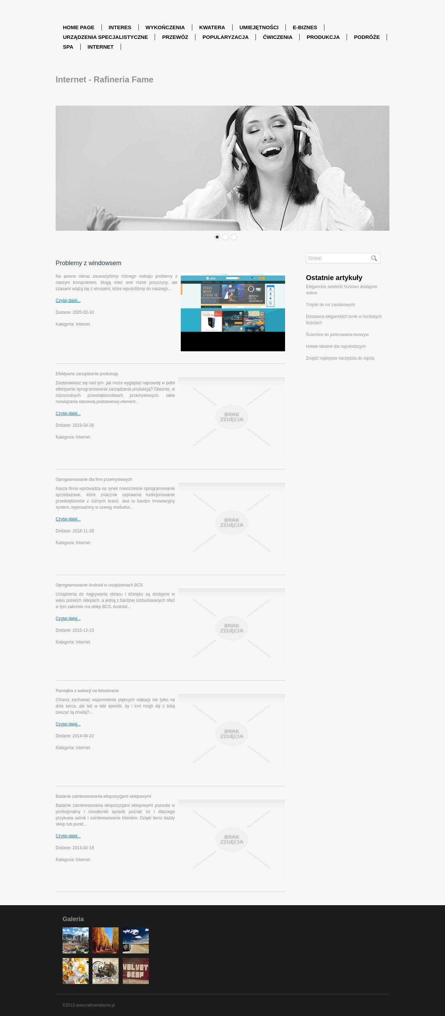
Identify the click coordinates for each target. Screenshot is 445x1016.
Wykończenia (165, 27)
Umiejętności (259, 27)
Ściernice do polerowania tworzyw (337, 334)
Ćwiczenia (277, 37)
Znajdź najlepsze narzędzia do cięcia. (340, 358)
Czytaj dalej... (68, 300)
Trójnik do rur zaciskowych (330, 304)
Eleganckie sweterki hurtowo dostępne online (341, 289)
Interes (120, 27)
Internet (101, 47)
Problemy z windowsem (88, 263)
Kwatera (212, 27)
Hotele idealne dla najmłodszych (336, 346)
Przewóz (175, 37)
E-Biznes (305, 27)
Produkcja (323, 37)
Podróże (367, 37)
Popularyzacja (225, 37)
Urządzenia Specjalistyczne (105, 37)
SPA (68, 47)
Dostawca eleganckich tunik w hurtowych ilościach (344, 319)
